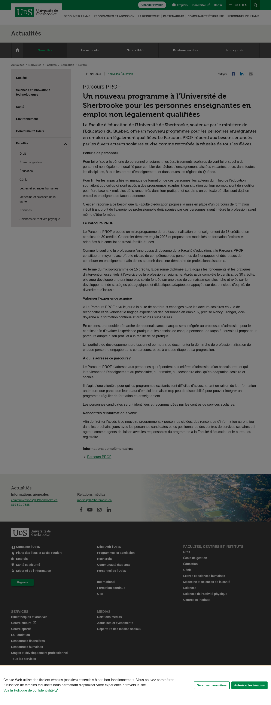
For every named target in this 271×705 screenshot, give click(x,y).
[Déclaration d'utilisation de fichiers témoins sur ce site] (135, 685)
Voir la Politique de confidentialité (28, 690)
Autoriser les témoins (249, 685)
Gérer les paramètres (212, 685)
